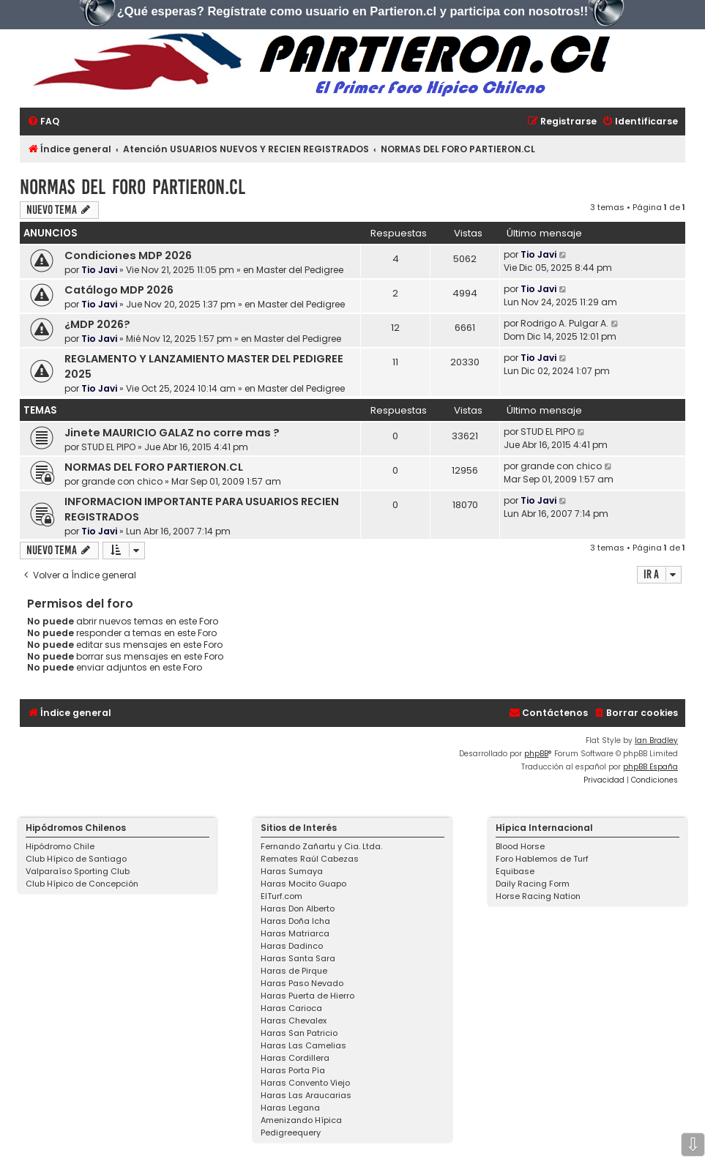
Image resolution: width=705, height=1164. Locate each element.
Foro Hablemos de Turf (542, 859)
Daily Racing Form (533, 883)
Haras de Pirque (294, 971)
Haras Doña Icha (295, 921)
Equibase (515, 871)
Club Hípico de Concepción (82, 883)
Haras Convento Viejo (305, 1083)
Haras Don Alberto (298, 908)
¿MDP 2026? (97, 324)
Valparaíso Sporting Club (78, 871)
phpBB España (650, 766)
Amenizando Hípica (301, 1120)
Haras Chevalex (294, 1020)
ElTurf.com (281, 896)
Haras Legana (290, 1107)
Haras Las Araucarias (306, 1095)
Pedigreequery (291, 1132)
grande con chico (122, 481)
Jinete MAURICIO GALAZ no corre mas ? (172, 432)
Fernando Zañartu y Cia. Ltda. (321, 846)
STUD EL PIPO (108, 447)
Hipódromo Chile (60, 846)
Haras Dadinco (292, 946)
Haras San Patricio (299, 1033)
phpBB (536, 753)
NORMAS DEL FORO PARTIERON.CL (132, 187)
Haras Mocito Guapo (303, 883)
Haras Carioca (291, 1008)
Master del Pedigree (299, 270)
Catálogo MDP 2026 (119, 290)
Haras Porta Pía (293, 1070)
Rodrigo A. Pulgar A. (564, 323)
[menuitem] (43, 122)
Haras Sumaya (292, 871)
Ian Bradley (656, 740)
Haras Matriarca (295, 933)
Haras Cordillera (295, 1058)
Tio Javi (99, 270)
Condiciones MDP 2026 (128, 255)
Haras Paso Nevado (302, 983)
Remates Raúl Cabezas (310, 859)
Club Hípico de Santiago (76, 859)
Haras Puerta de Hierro (307, 995)
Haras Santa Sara (298, 958)
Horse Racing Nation (538, 896)
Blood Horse (520, 846)
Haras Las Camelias (303, 1045)
